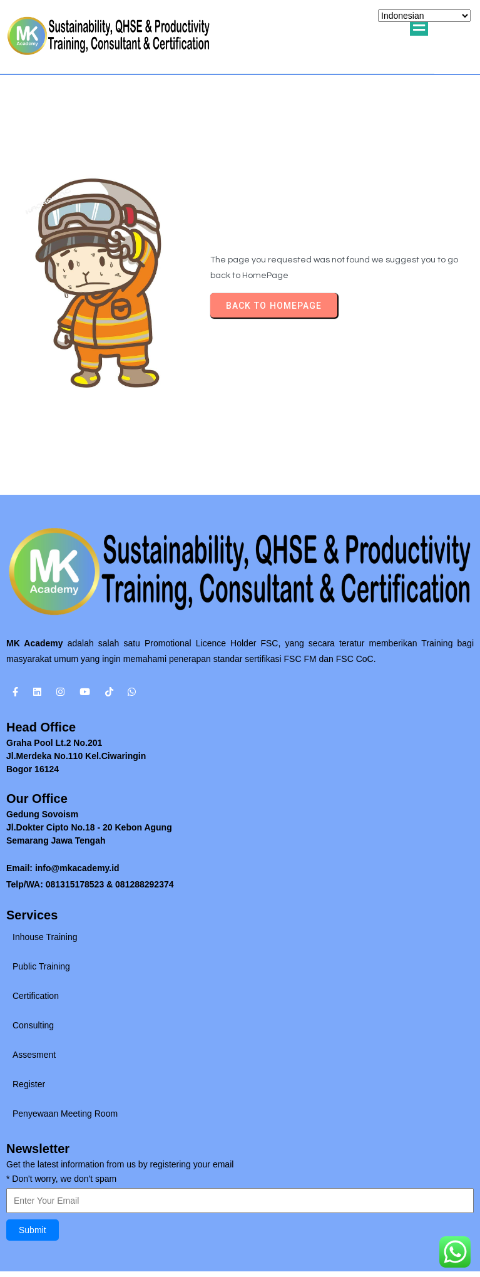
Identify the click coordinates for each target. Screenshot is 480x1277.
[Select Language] (424, 15)
